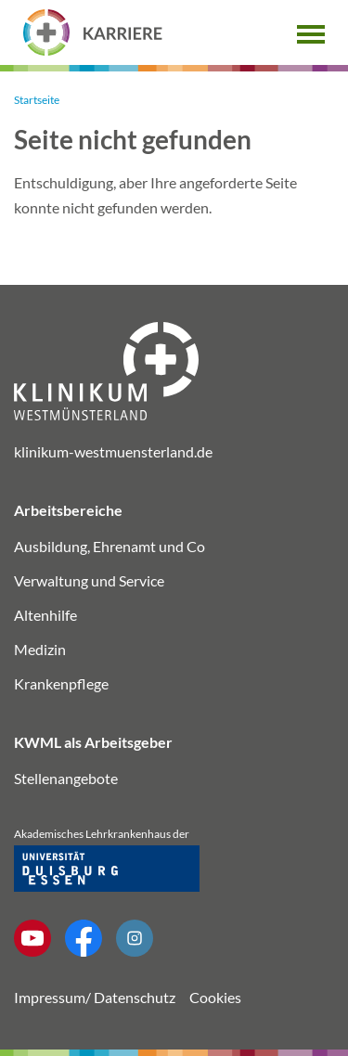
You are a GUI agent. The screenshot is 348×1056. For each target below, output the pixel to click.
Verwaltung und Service (89, 580)
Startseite (36, 100)
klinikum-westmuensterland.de (113, 451)
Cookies (215, 997)
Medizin (40, 649)
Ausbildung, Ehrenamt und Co (109, 546)
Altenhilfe (45, 615)
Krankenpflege (61, 683)
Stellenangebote (66, 778)
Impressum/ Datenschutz (94, 997)
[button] (311, 32)
